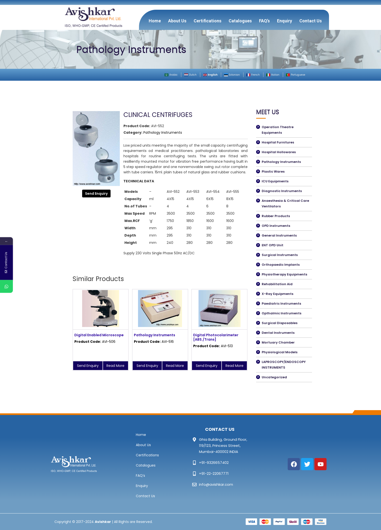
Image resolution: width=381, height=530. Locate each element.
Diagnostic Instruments (282, 191)
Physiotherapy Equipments (284, 274)
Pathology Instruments (162, 132)
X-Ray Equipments (277, 294)
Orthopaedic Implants (281, 264)
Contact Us (310, 20)
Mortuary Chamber (278, 342)
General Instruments (279, 235)
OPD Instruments (276, 225)
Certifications (207, 20)
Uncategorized (274, 377)
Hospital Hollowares (279, 152)
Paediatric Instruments (281, 303)
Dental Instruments (278, 332)
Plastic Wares (273, 171)
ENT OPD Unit (272, 245)
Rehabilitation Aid (277, 284)
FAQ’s (264, 20)
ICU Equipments (275, 181)
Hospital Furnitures (278, 142)
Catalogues (240, 20)
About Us (177, 20)
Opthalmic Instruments (281, 313)
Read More (115, 365)
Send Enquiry (96, 193)
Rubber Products (276, 216)
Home (155, 20)
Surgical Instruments (280, 255)
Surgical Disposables (279, 323)
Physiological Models (279, 352)
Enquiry (284, 20)
